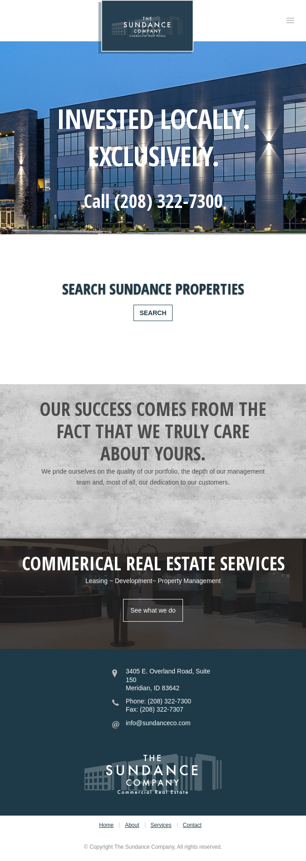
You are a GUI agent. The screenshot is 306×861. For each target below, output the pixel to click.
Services (161, 825)
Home (106, 825)
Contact (192, 825)
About (132, 825)
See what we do (153, 610)
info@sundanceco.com (158, 723)
